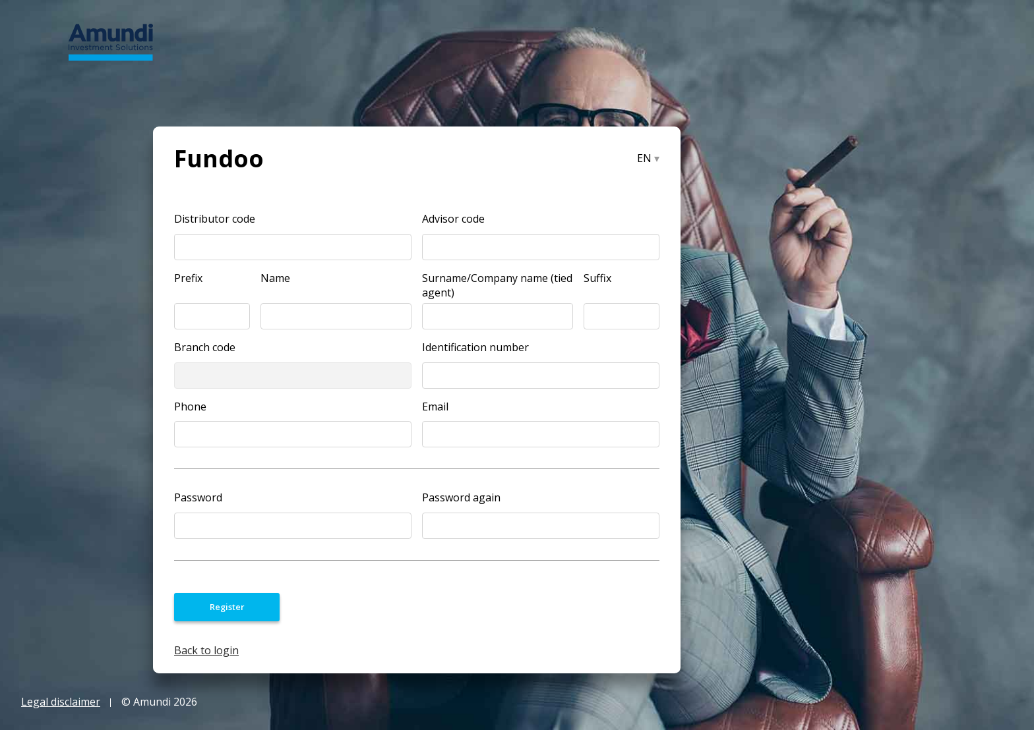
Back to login (206, 650)
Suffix (597, 278)
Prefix (188, 278)
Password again (461, 497)
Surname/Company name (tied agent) (497, 278)
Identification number (475, 347)
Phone (190, 406)
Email (435, 406)
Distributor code (214, 218)
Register (227, 607)
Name (275, 278)
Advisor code (453, 218)
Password (198, 497)
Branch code (204, 347)
